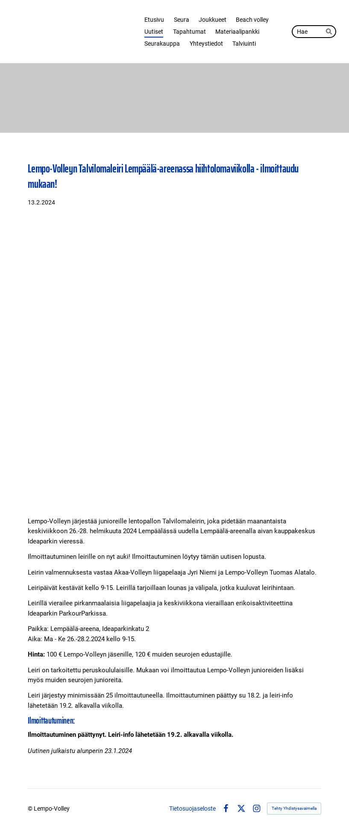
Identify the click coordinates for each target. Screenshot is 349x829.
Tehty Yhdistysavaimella (294, 808)
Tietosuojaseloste (192, 808)
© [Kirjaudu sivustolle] (31, 808)
